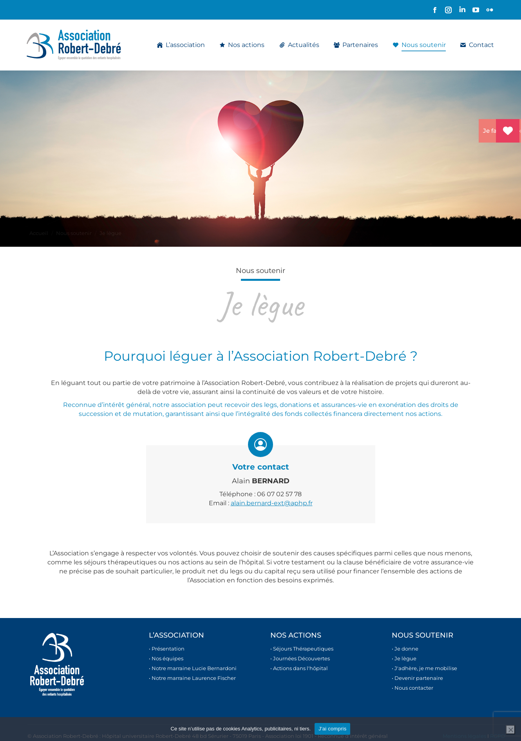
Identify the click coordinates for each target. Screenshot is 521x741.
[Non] (510, 729)
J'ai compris (332, 729)
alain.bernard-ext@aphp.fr (272, 503)
